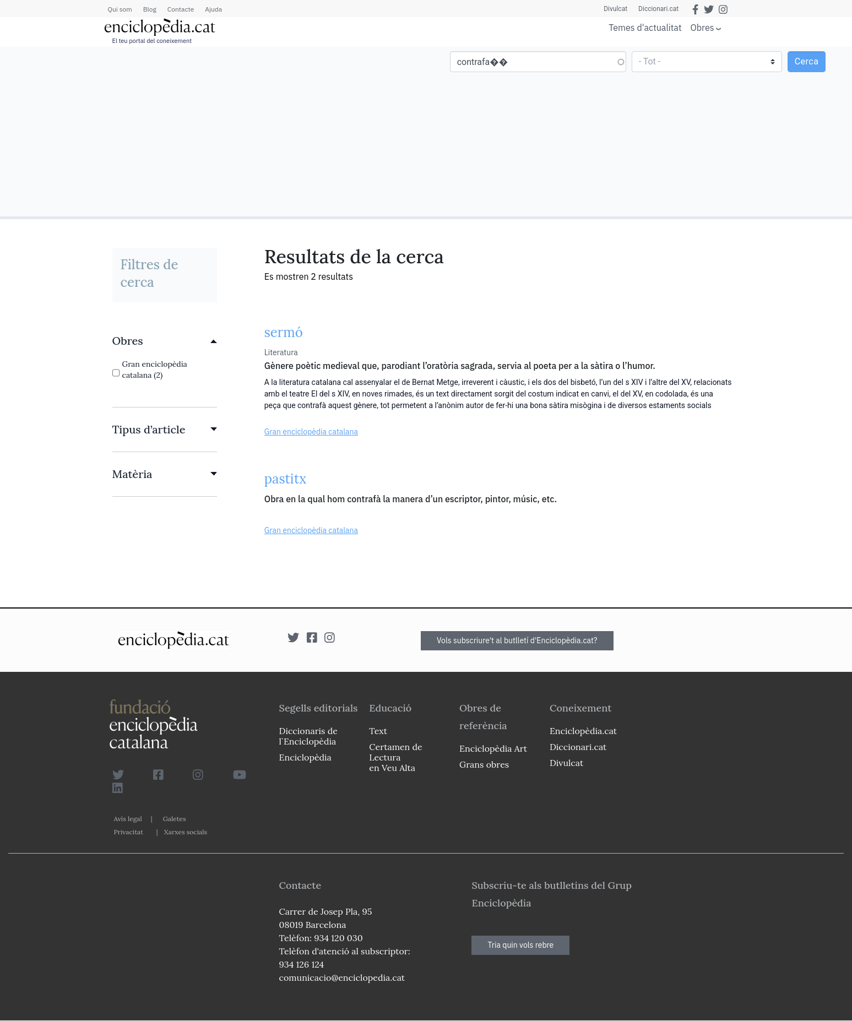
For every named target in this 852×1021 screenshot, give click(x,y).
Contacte (180, 9)
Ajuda (213, 9)
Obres (702, 27)
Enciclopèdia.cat (583, 730)
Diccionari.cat (658, 9)
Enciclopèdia (305, 757)
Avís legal (128, 818)
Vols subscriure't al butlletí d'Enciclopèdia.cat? (517, 640)
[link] (164, 341)
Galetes (174, 818)
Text (378, 730)
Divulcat (615, 9)
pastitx (285, 478)
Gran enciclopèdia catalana (311, 432)
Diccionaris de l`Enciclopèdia (308, 736)
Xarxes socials (185, 832)
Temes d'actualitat (645, 27)
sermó (283, 332)
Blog (149, 9)
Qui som (120, 9)
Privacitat (128, 832)
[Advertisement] (214, 131)
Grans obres (484, 764)
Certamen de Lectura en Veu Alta (395, 757)
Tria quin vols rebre (520, 945)
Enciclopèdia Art (493, 748)
